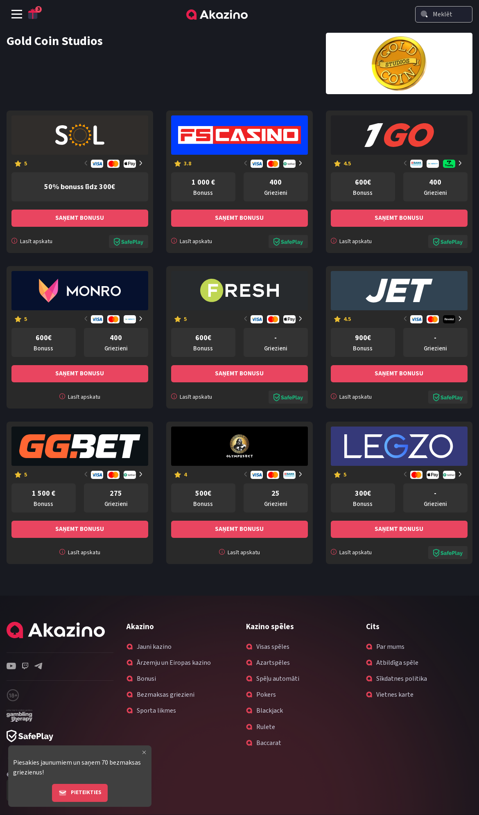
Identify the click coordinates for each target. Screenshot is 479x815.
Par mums (390, 646)
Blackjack (269, 710)
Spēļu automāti (277, 678)
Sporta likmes (156, 710)
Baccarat (268, 742)
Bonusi (146, 678)
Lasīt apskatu (31, 241)
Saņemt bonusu (79, 218)
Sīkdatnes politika (401, 678)
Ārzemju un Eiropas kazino (174, 662)
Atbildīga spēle (397, 662)
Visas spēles (272, 646)
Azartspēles (273, 662)
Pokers (266, 694)
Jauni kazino (154, 646)
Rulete (265, 726)
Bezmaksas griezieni (165, 694)
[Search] (424, 14)
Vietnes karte (394, 694)
